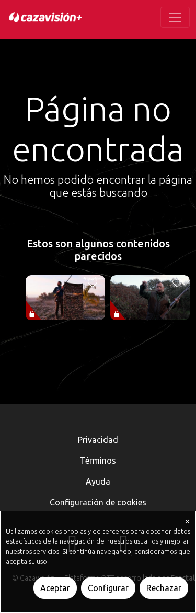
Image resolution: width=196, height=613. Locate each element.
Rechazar (163, 588)
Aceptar (55, 588)
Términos (98, 460)
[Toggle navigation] (175, 17)
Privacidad (98, 439)
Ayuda (98, 481)
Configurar (108, 588)
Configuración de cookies (98, 502)
